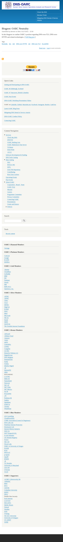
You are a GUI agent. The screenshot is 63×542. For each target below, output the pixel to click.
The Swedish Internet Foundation (14, 326)
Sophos (6, 400)
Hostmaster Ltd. (9, 427)
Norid (6, 320)
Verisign (6, 248)
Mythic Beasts (8, 505)
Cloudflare (7, 272)
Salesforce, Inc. (9, 289)
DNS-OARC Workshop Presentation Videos (17, 100)
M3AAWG (7, 503)
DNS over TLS (36, 44)
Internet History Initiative (12, 429)
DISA (6, 494)
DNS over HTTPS (21, 44)
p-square (7, 455)
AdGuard (7, 334)
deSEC (6, 492)
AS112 (9, 152)
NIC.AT (6, 385)
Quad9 (6, 457)
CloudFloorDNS (9, 418)
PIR (5, 284)
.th (5, 461)
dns (10, 44)
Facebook (34, 104)
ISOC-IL (7, 431)
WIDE (6, 522)
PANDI (6, 448)
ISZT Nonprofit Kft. (10, 433)
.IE (5, 368)
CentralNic (7, 344)
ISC (5, 278)
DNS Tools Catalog (12, 157)
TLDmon (10, 147)
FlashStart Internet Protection (13, 425)
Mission (9, 189)
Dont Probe (10, 150)
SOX (5, 511)
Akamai (6, 269)
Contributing (11, 172)
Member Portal (42, 15)
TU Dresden (8, 463)
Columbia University (10, 490)
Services (8, 135)
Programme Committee (14, 194)
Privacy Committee (13, 197)
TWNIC (6, 406)
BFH (5, 483)
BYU (6, 486)
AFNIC (6, 296)
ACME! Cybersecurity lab (12, 479)
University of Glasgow (11, 518)
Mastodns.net (27, 104)
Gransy (6, 364)
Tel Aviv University (10, 516)
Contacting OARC (10, 120)
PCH (5, 450)
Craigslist (7, 349)
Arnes (6, 340)
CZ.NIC (6, 351)
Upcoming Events (11, 177)
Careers (9, 192)
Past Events (9, 180)
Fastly (6, 362)
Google (6, 258)
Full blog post (30, 37)
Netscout (7, 383)
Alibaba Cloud (8, 336)
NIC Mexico (8, 389)
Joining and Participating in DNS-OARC (16, 84)
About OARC (10, 182)
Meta (5, 313)
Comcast (7, 256)
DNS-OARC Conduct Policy (13, 116)
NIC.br (6, 318)
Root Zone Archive (13, 174)
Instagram (41, 104)
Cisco (6, 303)
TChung (6, 513)
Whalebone (7, 409)
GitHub (19, 104)
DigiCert (7, 307)
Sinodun (6, 509)
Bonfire (47, 104)
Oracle (6, 282)
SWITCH (7, 324)
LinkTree (53, 104)
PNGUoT (7, 452)
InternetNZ (7, 370)
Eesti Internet (8, 498)
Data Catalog (10, 160)
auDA (6, 342)
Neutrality (5, 44)
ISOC (6, 311)
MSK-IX (7, 379)
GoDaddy (7, 274)
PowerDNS (7, 394)
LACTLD (7, 501)
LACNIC (7, 376)
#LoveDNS (45, 44)
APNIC (6, 298)
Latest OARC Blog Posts (12, 108)
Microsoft (7, 315)
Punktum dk (8, 398)
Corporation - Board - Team (15, 185)
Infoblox (7, 262)
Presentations (11, 202)
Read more (42, 48)
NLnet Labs (8, 444)
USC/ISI (7, 467)
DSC (8, 162)
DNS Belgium (8, 357)
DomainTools (8, 359)
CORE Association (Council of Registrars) (17, 420)
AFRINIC (7, 481)
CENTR (6, 488)
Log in (48, 48)
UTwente (7, 470)
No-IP (6, 391)
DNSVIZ (10, 140)
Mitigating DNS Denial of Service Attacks (47, 19)
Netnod (6, 507)
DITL (9, 167)
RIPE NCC (7, 287)
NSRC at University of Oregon (13, 446)
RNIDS (6, 459)
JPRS (6, 372)
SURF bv (7, 404)
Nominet (7, 280)
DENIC (6, 305)
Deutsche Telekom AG (11, 353)
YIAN (6, 472)
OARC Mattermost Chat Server (17, 145)
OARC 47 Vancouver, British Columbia (16, 93)
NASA (6, 440)
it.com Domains (9, 435)
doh (14, 44)
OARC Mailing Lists (13, 142)
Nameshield (8, 381)
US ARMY (7, 520)
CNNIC (6, 346)
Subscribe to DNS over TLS (3, 59)
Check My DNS (42, 12)
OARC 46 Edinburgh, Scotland (13, 89)
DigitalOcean (8, 355)
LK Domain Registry (10, 437)
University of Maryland (11, 465)
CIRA (6, 300)
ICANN (6, 260)
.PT (5, 396)
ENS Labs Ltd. (8, 423)
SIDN (6, 322)
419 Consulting (9, 416)
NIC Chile (7, 387)
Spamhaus (7, 402)
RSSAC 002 (11, 165)
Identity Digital (9, 366)
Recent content (10, 233)
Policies (9, 207)
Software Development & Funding (16, 155)
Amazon (6, 338)
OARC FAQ (11, 187)
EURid (6, 309)
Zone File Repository (13, 170)
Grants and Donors (13, 204)
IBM (5, 276)
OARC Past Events (10, 96)
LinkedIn (13, 104)
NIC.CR (6, 442)
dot (29, 44)
